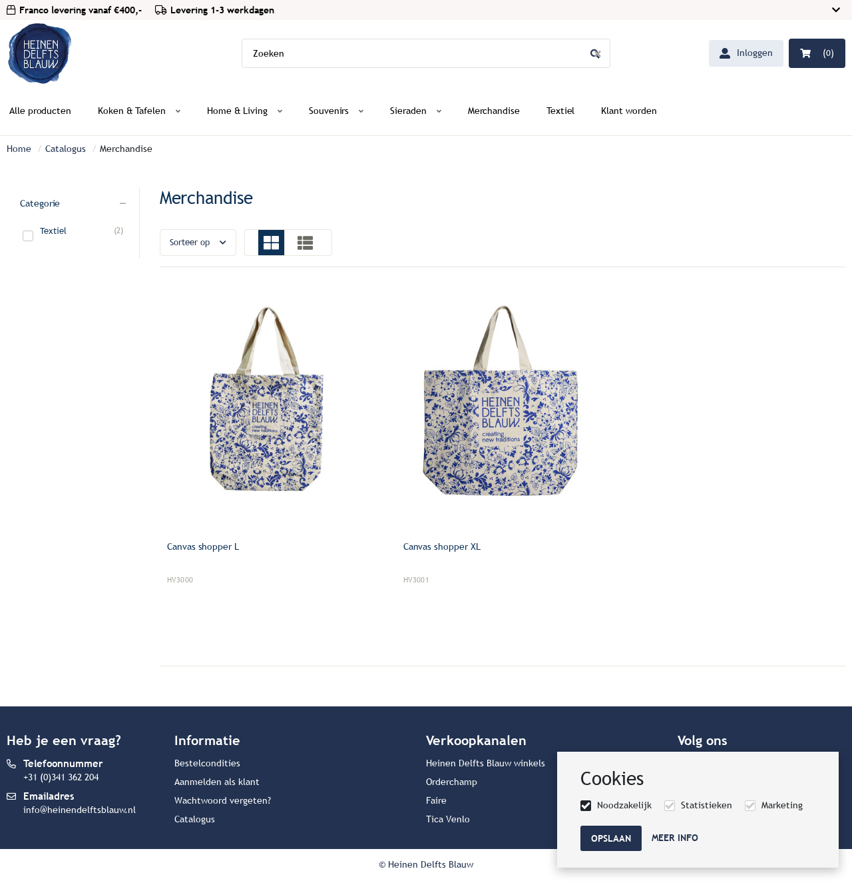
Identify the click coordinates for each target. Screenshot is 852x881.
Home (19, 149)
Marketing (782, 805)
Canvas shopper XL (442, 546)
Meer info (675, 837)
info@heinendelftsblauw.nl (79, 810)
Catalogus (65, 149)
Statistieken (706, 805)
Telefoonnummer (63, 763)
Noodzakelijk (624, 805)
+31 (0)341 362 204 (61, 777)
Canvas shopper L (203, 546)
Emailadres (48, 796)
